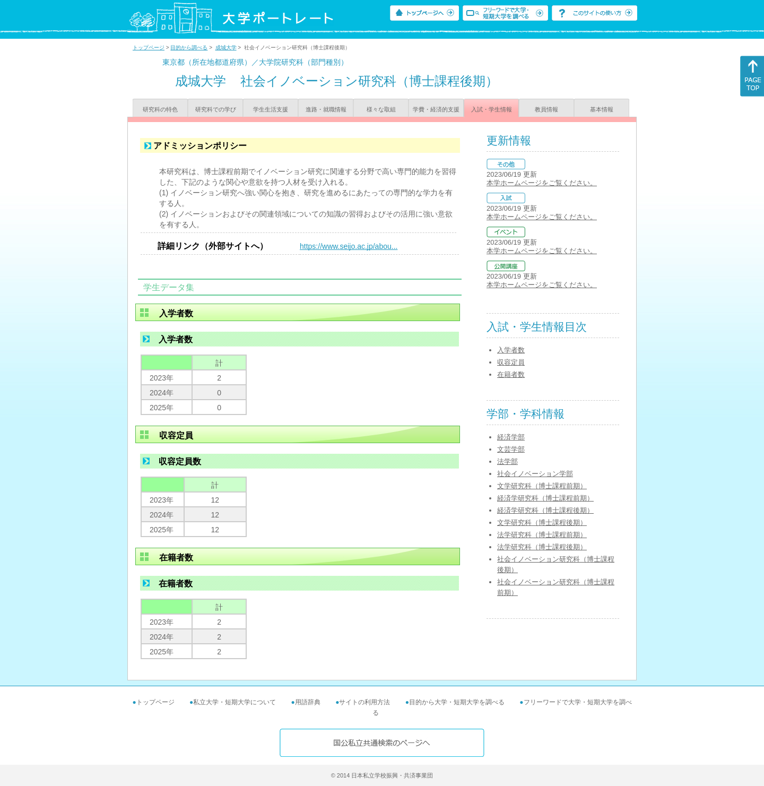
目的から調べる (188, 47)
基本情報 (601, 109)
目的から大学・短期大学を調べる (457, 702)
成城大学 (226, 47)
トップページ (148, 47)
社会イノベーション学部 (535, 474)
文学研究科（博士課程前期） (542, 486)
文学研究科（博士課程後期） (542, 522)
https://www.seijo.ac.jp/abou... (348, 246)
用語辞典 (307, 702)
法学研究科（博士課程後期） (542, 547)
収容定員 (511, 362)
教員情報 (546, 109)
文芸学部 (511, 449)
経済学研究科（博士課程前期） (545, 498)
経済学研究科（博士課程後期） (545, 510)
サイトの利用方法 (364, 702)
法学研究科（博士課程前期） (542, 535)
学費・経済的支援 (436, 109)
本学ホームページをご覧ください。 (542, 183)
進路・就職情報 (326, 109)
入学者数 (511, 350)
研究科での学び (215, 109)
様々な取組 (381, 109)
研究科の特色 (160, 109)
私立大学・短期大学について (234, 702)
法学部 (507, 461)
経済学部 (511, 437)
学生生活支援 (270, 109)
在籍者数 (511, 374)
